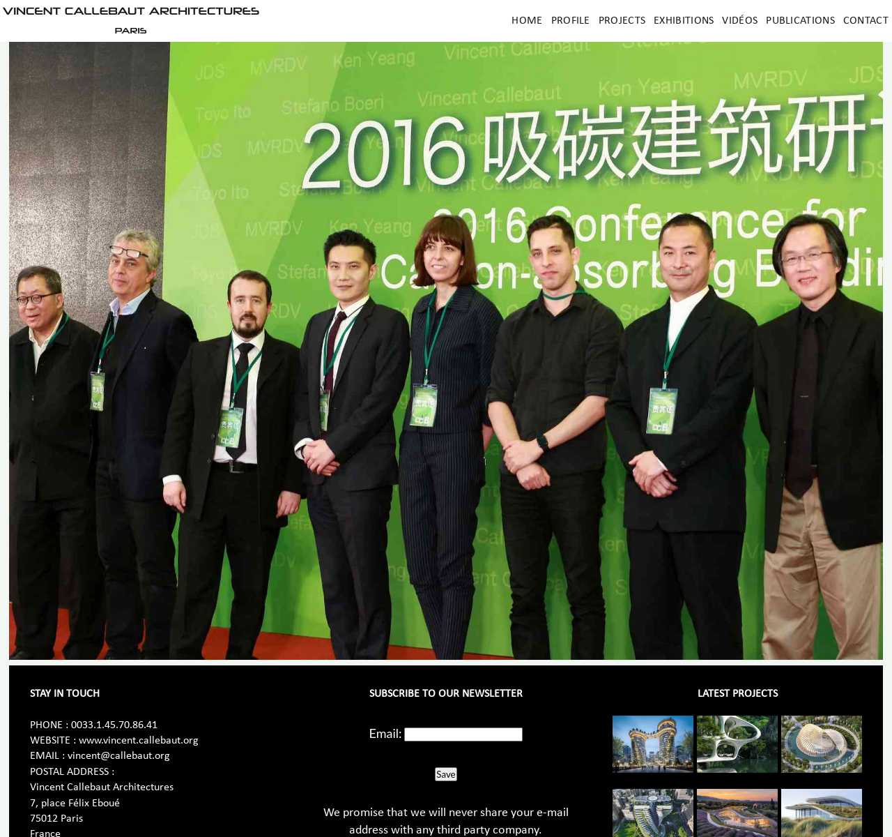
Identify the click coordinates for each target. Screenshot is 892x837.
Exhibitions (684, 21)
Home (527, 21)
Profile (570, 21)
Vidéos (740, 21)
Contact (866, 21)
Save (445, 774)
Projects (622, 21)
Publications (800, 21)
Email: (385, 733)
